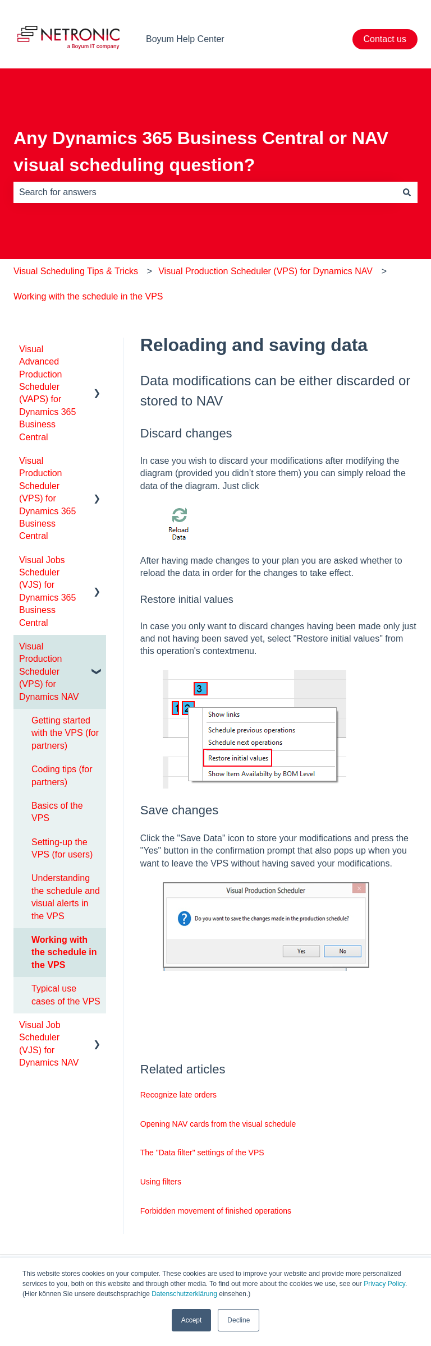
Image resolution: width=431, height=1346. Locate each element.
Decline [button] (238, 1320)
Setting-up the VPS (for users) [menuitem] (62, 848)
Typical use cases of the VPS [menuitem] (65, 995)
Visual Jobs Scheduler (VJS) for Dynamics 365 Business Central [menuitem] (47, 591)
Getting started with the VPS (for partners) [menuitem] (65, 733)
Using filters (160, 1181)
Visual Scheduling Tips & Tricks (75, 271)
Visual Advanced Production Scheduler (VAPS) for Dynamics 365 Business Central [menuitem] (47, 393)
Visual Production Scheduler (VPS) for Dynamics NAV (265, 271)
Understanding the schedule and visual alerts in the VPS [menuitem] (65, 896)
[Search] (407, 192)
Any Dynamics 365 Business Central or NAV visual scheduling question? (200, 151)
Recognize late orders (178, 1094)
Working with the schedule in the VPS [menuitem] (64, 952)
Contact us (385, 39)
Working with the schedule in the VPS (88, 296)
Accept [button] (191, 1320)
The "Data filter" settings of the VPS (202, 1152)
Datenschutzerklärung (184, 1294)
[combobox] (204, 192)
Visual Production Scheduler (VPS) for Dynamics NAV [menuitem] (49, 672)
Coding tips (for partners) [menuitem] (62, 775)
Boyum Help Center (185, 39)
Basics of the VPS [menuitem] (57, 812)
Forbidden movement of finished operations (215, 1210)
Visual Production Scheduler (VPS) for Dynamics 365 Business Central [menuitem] (47, 498)
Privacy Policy (384, 1284)
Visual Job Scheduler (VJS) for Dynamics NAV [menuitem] (49, 1043)
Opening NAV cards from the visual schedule (218, 1123)
